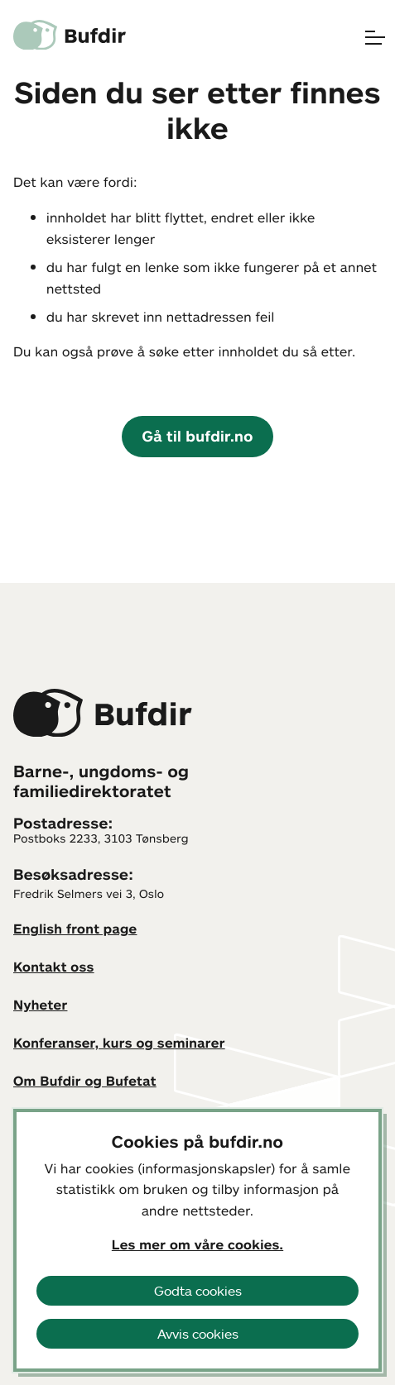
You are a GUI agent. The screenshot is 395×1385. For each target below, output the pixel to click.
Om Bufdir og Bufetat (85, 1080)
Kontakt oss (53, 966)
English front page (75, 928)
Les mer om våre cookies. (197, 1244)
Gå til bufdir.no (197, 436)
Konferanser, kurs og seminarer (119, 1042)
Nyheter (40, 1004)
